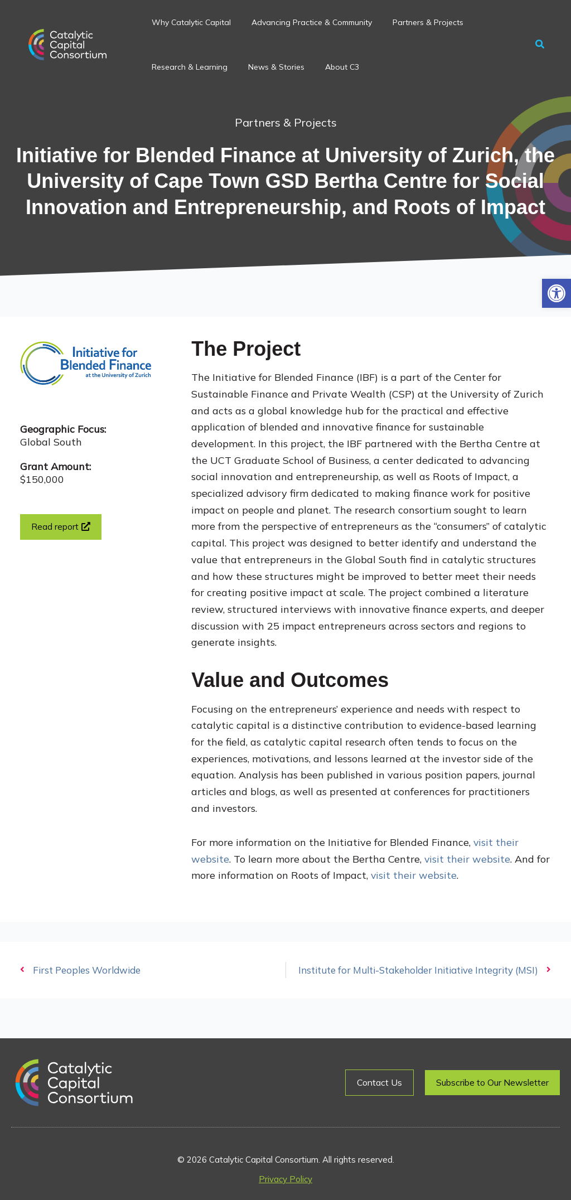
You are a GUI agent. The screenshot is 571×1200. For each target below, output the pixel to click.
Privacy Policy (285, 1179)
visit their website (466, 859)
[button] (556, 293)
